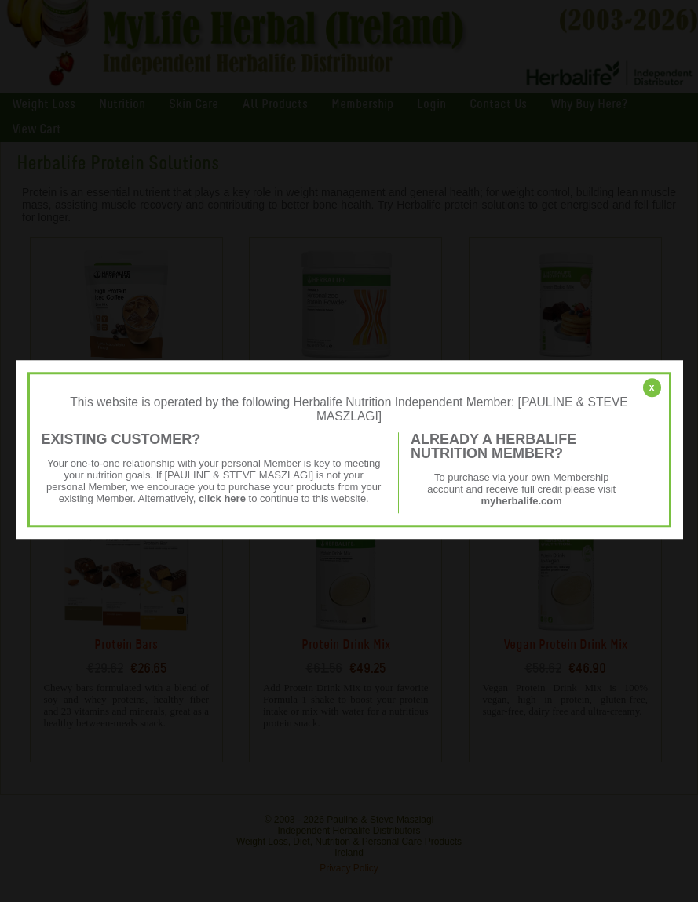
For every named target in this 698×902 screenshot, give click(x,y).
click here (222, 498)
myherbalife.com (521, 501)
